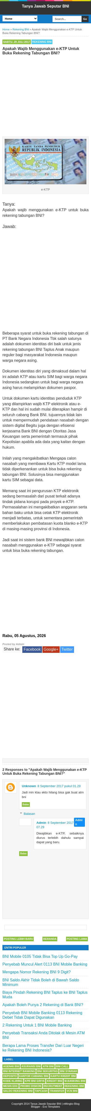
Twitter (67, 649)
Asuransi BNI (31, 1066)
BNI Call (62, 1066)
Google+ (51, 649)
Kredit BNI (54, 1080)
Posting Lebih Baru (18, 938)
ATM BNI (48, 1066)
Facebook (32, 649)
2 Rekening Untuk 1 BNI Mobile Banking (37, 1025)
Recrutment (53, 1086)
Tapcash (41, 1090)
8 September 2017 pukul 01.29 (59, 786)
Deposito (10, 1076)
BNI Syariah (68, 1071)
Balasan (29, 814)
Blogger (35, 1106)
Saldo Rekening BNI (18, 1090)
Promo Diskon (30, 1086)
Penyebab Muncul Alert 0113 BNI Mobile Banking (44, 964)
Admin (41, 823)
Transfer (57, 1090)
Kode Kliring (13, 1080)
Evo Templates (51, 1106)
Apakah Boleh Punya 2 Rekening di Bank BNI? (42, 1005)
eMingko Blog (71, 1103)
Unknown (29, 786)
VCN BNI (71, 1090)
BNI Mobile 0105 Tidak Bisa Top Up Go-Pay (40, 956)
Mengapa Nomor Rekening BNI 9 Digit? (36, 972)
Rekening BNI (42, 41)
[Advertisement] (45, 95)
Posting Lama (77, 938)
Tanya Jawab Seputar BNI (45, 6)
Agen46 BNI (11, 1066)
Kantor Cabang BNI (33, 1076)
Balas (26, 804)
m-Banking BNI (74, 1080)
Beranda (50, 938)
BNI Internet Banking (19, 1071)
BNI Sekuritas (47, 1071)
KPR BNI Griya (35, 1080)
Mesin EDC (10, 1086)
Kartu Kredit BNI (63, 1076)
